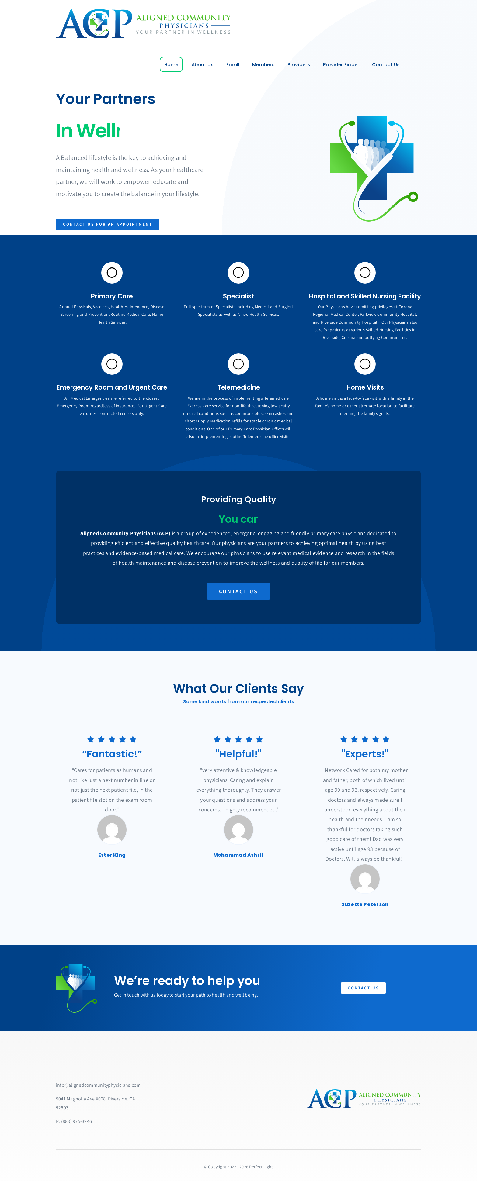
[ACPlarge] (142, 11)
